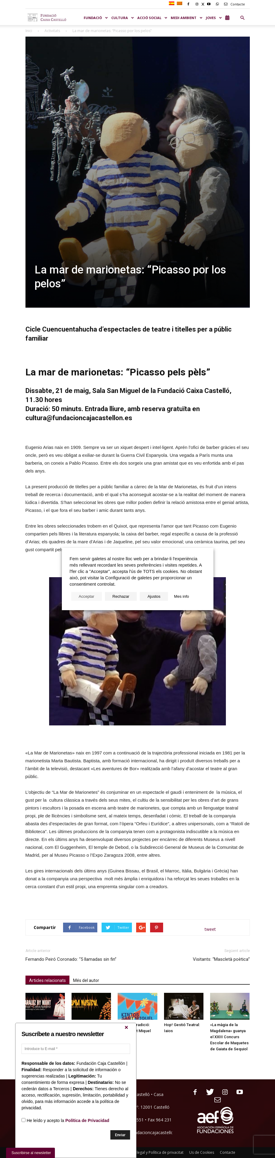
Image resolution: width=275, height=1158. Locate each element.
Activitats (52, 30)
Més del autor (86, 980)
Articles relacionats (47, 980)
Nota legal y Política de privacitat (155, 1152)
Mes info (181, 596)
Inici (28, 30)
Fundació (96, 17)
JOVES (214, 17)
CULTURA (122, 17)
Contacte (233, 4)
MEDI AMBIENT (187, 17)
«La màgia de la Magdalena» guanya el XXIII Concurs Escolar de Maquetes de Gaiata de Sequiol (229, 1036)
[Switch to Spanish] (172, 3)
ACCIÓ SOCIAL (152, 17)
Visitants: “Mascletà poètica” (221, 959)
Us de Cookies (201, 1152)
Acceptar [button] (86, 596)
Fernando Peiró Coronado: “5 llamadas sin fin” (70, 959)
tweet (210, 929)
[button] (242, 18)
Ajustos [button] (153, 596)
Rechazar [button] (120, 596)
